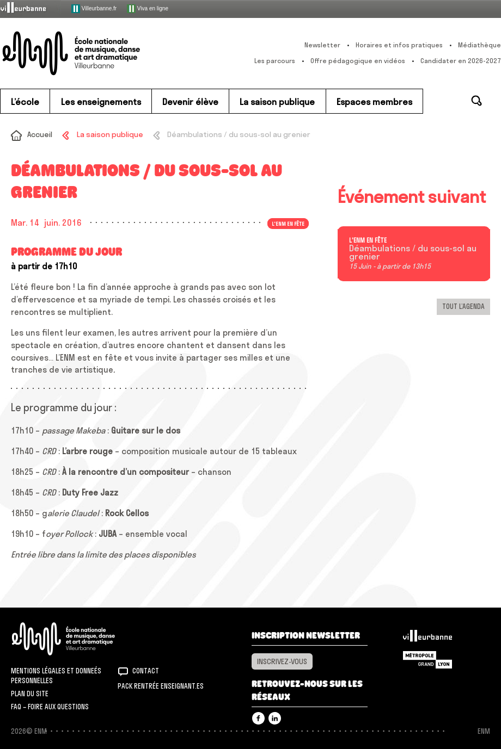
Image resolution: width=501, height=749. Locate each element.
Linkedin (275, 718)
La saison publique (110, 134)
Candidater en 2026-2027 (460, 61)
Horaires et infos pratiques (399, 45)
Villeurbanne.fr (94, 8)
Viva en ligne (147, 8)
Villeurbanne (427, 638)
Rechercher (476, 101)
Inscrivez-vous (282, 661)
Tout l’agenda (463, 306)
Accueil (39, 134)
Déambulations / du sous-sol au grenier (412, 253)
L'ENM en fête (288, 223)
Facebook (258, 718)
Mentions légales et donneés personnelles (56, 675)
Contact (145, 670)
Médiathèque (479, 45)
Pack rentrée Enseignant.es (161, 686)
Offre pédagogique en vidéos (357, 61)
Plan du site (29, 693)
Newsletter (322, 45)
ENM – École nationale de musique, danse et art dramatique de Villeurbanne (91, 53)
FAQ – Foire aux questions (50, 706)
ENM (77, 639)
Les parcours (274, 61)
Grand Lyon (427, 659)
